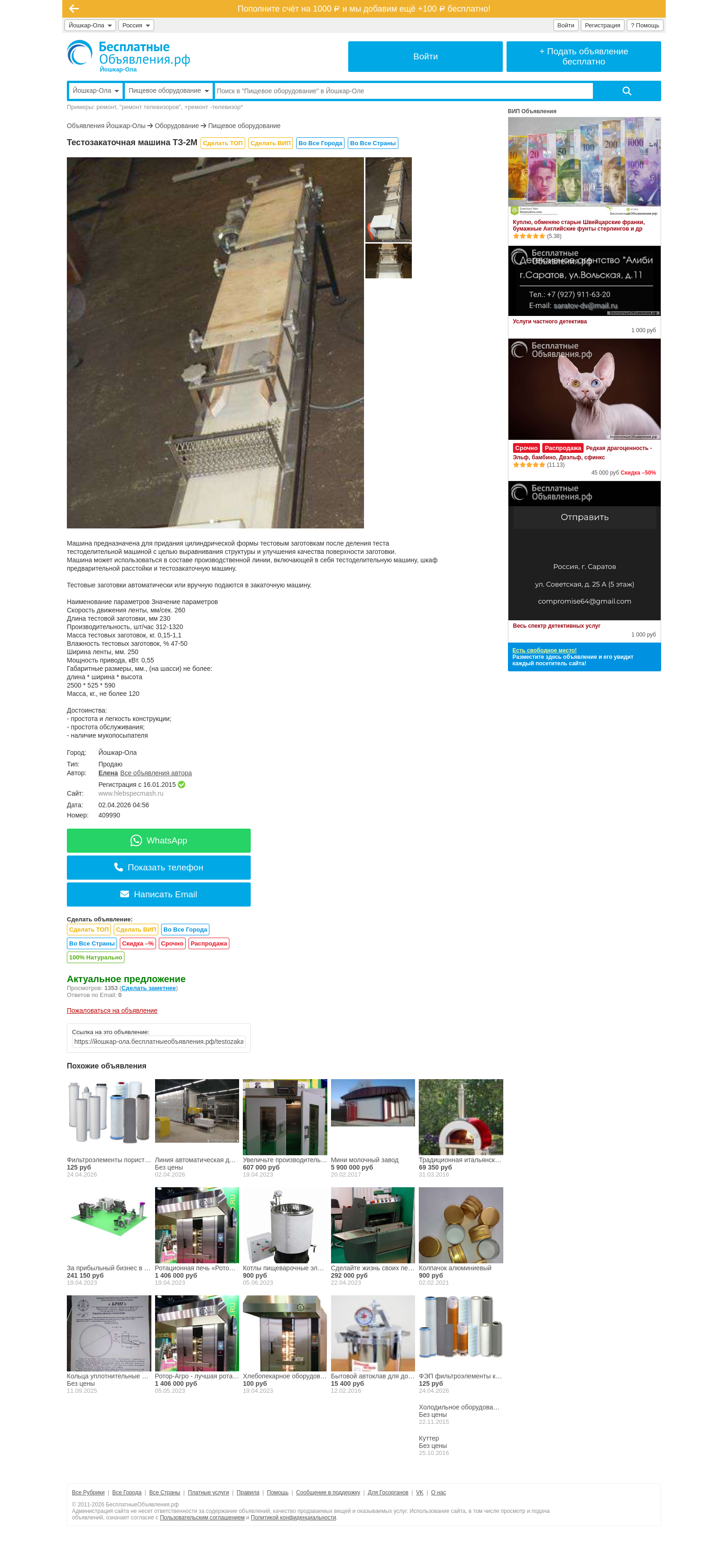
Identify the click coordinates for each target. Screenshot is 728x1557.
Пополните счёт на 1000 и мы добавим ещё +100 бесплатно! (364, 8)
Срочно (172, 943)
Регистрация (602, 25)
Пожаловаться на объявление (112, 1010)
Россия (136, 25)
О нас (438, 1492)
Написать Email (158, 894)
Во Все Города (320, 143)
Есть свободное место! (545, 650)
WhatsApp (159, 840)
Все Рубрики (88, 1492)
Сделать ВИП (271, 143)
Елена (108, 773)
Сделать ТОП (222, 143)
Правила (248, 1492)
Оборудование (177, 125)
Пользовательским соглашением (202, 1517)
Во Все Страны (373, 143)
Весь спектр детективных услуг (557, 626)
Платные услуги (208, 1492)
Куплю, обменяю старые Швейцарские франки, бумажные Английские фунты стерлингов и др (579, 225)
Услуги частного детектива (550, 321)
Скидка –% (138, 943)
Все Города (127, 1492)
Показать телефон (158, 867)
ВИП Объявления (532, 111)
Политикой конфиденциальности (293, 1517)
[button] (212, 521)
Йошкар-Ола (90, 25)
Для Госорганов (388, 1492)
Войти (566, 25)
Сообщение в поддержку (328, 1492)
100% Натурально (95, 957)
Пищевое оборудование (244, 125)
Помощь (277, 1492)
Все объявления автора (156, 773)
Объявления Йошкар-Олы (106, 125)
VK (419, 1492)
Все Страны (164, 1492)
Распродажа (209, 943)
